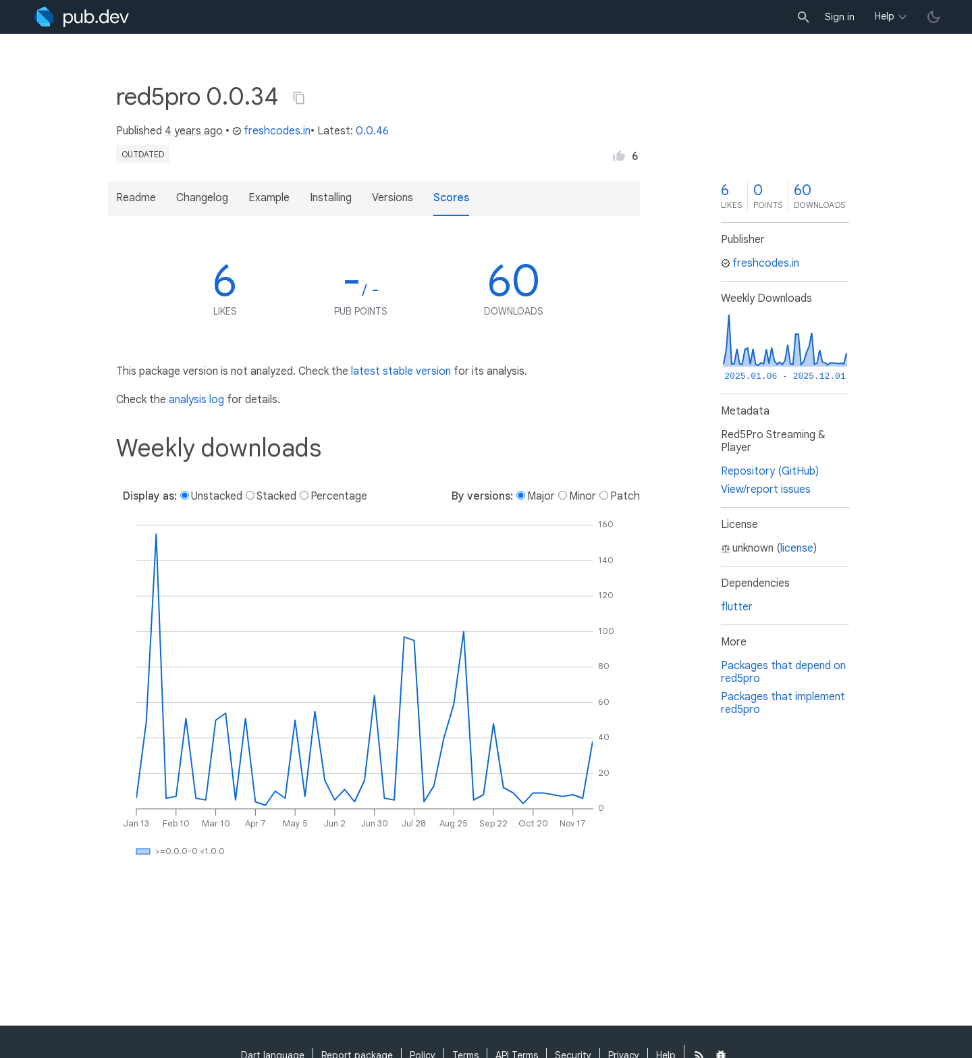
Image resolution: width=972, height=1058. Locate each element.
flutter (737, 607)
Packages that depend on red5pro (783, 672)
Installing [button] (331, 198)
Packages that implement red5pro (783, 703)
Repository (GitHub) (770, 471)
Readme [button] (136, 198)
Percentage (338, 496)
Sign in (840, 17)
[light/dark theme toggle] (933, 17)
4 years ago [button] (194, 131)
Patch (625, 496)
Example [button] (269, 198)
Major (541, 496)
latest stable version (401, 371)
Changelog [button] (202, 198)
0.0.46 (372, 131)
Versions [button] (392, 198)
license (796, 548)
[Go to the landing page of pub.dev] (81, 17)
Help (884, 16)
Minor (582, 496)
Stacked (276, 496)
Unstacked (216, 496)
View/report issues (766, 489)
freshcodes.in (271, 131)
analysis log (196, 399)
